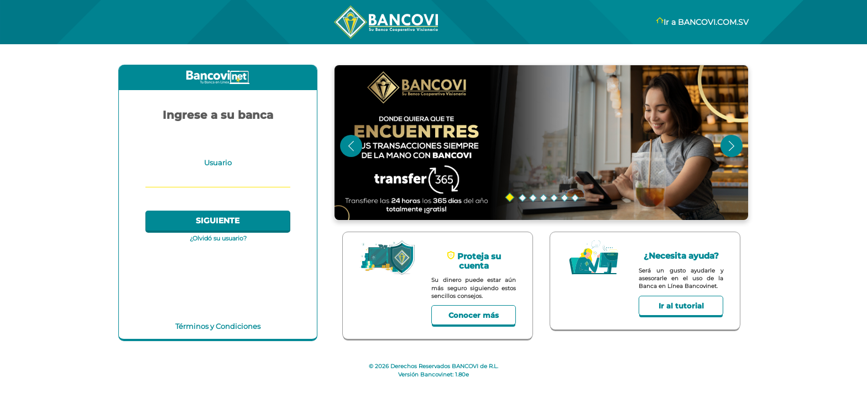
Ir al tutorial (681, 305)
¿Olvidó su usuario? (218, 238)
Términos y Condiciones (217, 326)
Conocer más (473, 315)
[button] (541, 143)
